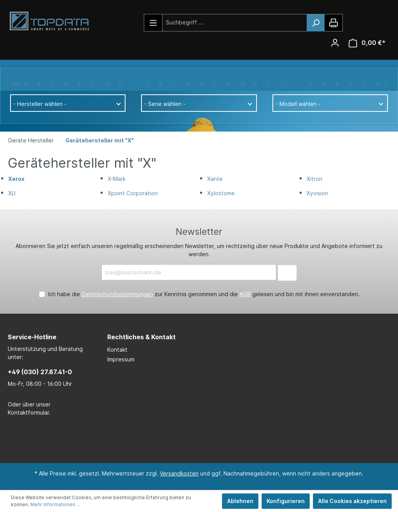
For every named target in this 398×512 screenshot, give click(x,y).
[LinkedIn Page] (185, 440)
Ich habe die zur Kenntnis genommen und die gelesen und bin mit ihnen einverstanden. (204, 294)
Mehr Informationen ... (55, 504)
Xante (215, 178)
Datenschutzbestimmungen (117, 294)
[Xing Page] (208, 440)
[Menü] (153, 22)
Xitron (314, 178)
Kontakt (117, 349)
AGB (245, 294)
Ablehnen (240, 501)
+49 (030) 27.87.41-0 (40, 372)
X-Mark (117, 178)
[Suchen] (316, 22)
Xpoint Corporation (133, 193)
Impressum (120, 359)
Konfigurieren (286, 501)
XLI (12, 193)
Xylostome (221, 193)
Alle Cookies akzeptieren (352, 501)
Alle (14, 84)
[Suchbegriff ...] (234, 22)
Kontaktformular (28, 412)
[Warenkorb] (367, 42)
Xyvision (317, 193)
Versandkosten (179, 473)
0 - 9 (382, 84)
